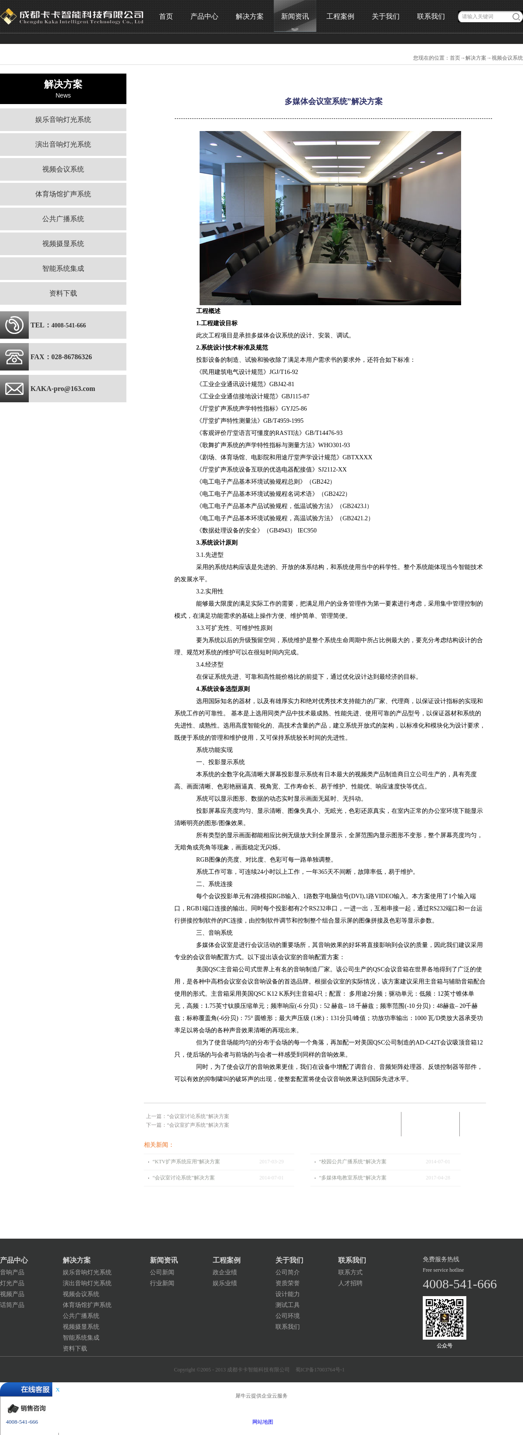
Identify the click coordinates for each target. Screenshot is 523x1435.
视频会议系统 (507, 58)
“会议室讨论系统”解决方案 (184, 1178)
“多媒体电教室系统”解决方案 (353, 1178)
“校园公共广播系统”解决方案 (353, 1162)
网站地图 (261, 1422)
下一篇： (187, 1125)
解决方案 (475, 58)
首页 (166, 16)
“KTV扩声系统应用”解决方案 (186, 1162)
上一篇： (187, 1116)
